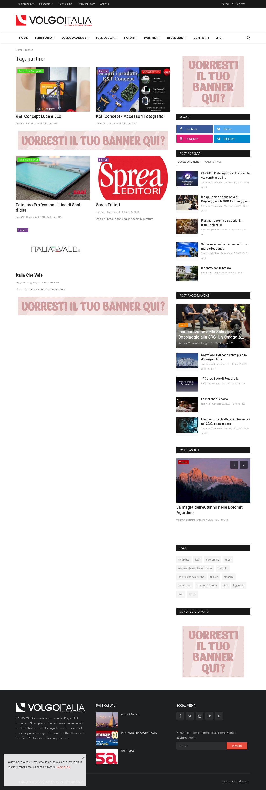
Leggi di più (64, 767)
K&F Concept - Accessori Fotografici (130, 116)
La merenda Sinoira (214, 399)
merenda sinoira (207, 585)
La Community (26, 4)
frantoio (223, 568)
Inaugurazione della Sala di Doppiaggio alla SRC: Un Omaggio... (225, 199)
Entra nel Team (86, 4)
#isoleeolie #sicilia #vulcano (195, 568)
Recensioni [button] (177, 38)
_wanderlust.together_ (214, 363)
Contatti (201, 38)
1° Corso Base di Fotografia (220, 378)
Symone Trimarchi (211, 182)
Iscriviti (237, 746)
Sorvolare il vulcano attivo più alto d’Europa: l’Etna (224, 357)
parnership (212, 559)
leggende (238, 585)
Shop (219, 38)
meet (228, 559)
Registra (240, 4)
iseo (180, 594)
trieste (214, 577)
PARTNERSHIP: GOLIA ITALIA (139, 732)
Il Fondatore (46, 4)
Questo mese (213, 161)
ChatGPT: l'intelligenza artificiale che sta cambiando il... (225, 175)
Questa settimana (188, 161)
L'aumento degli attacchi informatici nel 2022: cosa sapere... (225, 421)
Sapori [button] (130, 38)
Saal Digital (127, 751)
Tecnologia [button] (106, 38)
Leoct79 (20, 123)
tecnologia (184, 585)
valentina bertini (185, 519)
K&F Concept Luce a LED (38, 116)
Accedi (225, 4)
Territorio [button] (44, 38)
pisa (225, 585)
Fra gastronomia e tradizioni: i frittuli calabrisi (221, 223)
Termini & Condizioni (234, 781)
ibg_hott (100, 211)
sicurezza (183, 559)
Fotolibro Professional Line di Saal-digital (48, 207)
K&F (197, 559)
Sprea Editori (108, 204)
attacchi (228, 577)
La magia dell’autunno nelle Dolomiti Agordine (210, 510)
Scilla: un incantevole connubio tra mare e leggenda (224, 246)
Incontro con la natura (216, 268)
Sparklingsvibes (210, 229)
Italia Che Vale (29, 275)
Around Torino (129, 714)
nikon (192, 594)
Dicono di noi (65, 4)
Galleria (104, 4)
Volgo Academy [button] (75, 38)
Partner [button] (152, 38)
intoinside (206, 272)
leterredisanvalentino (191, 577)
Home (23, 38)
